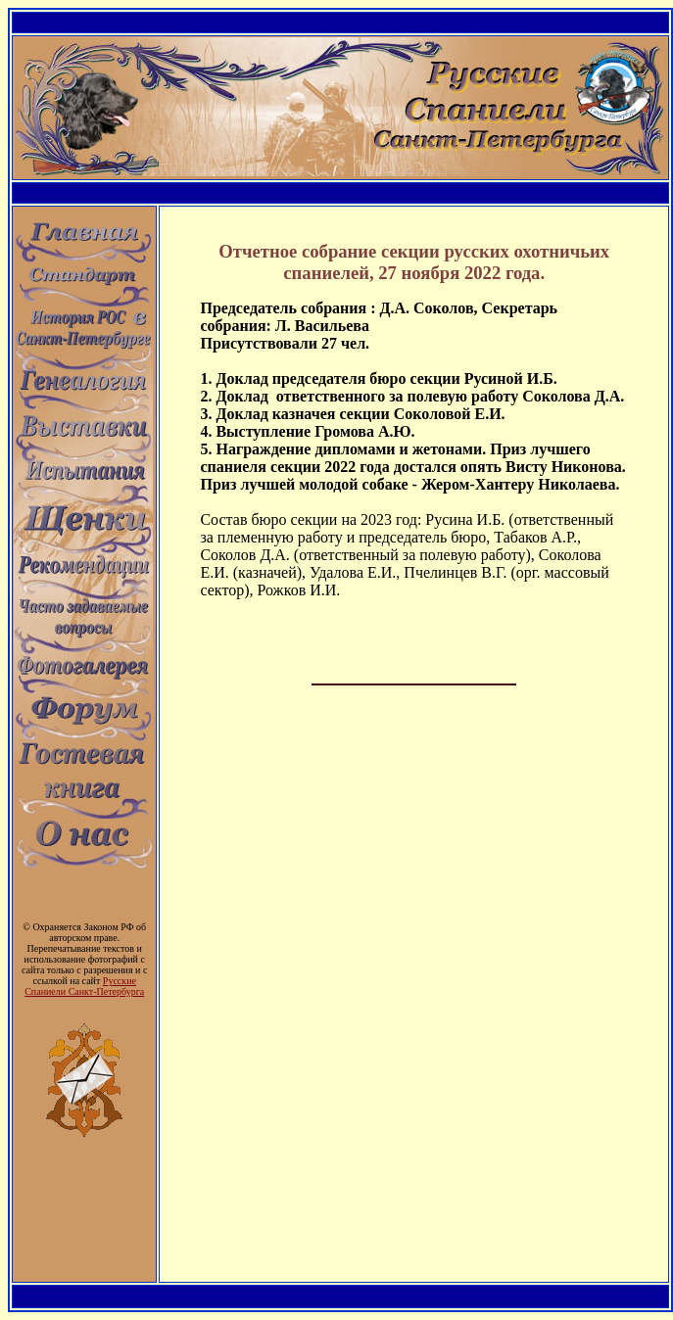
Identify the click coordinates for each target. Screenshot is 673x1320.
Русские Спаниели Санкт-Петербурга (84, 986)
